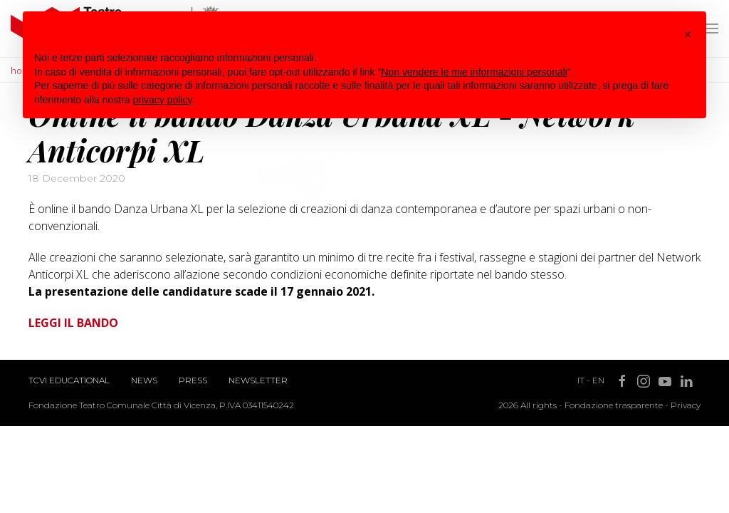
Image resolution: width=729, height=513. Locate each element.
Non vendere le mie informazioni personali (474, 72)
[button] (687, 34)
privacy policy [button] (163, 99)
